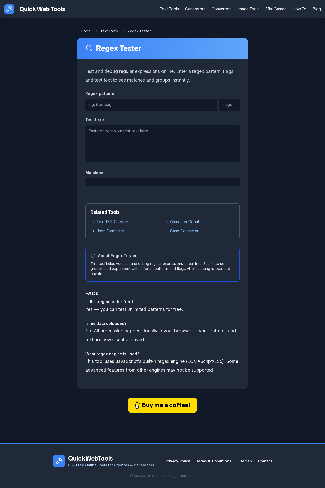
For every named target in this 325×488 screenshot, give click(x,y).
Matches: (94, 172)
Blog (317, 9)
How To (299, 9)
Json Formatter (107, 231)
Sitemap (244, 461)
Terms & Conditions (213, 461)
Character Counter (183, 221)
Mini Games (276, 9)
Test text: (94, 120)
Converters (222, 9)
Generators (195, 9)
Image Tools (248, 9)
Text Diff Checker (109, 221)
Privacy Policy (177, 461)
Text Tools (169, 9)
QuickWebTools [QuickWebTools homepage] (90, 458)
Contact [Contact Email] (265, 461)
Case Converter (181, 231)
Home (86, 31)
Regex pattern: (99, 93)
